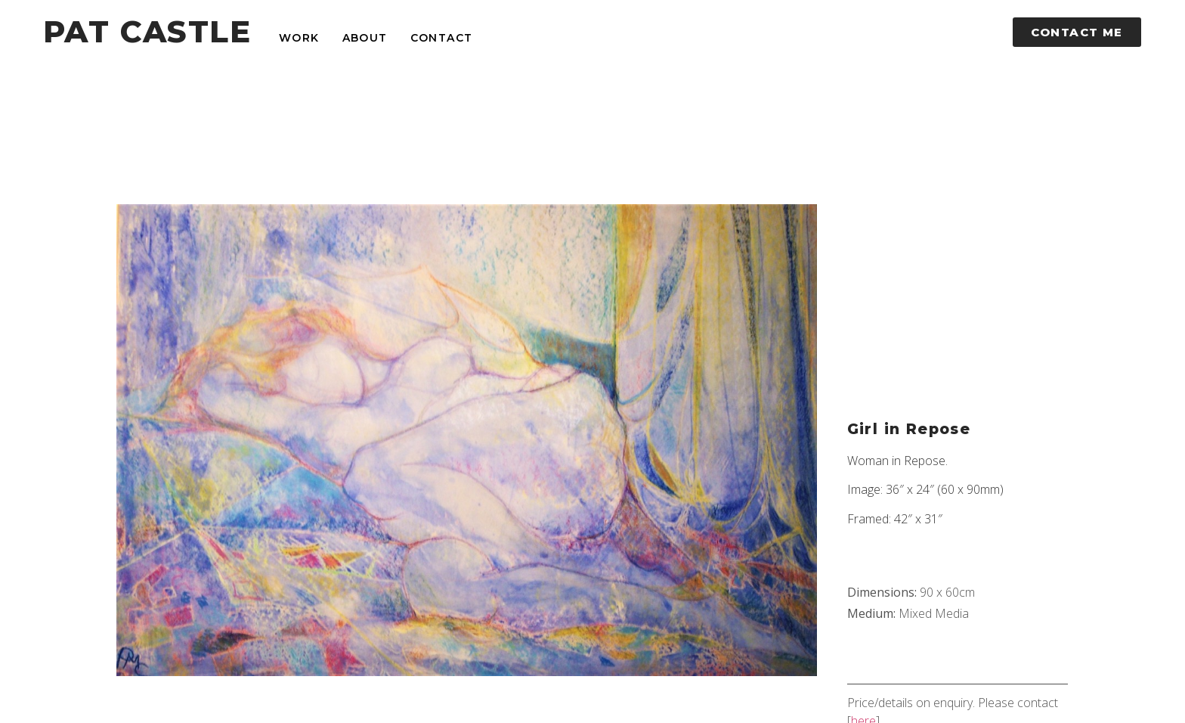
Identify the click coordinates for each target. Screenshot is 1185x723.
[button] (1077, 32)
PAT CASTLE (147, 31)
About (365, 38)
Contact (441, 38)
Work (299, 38)
